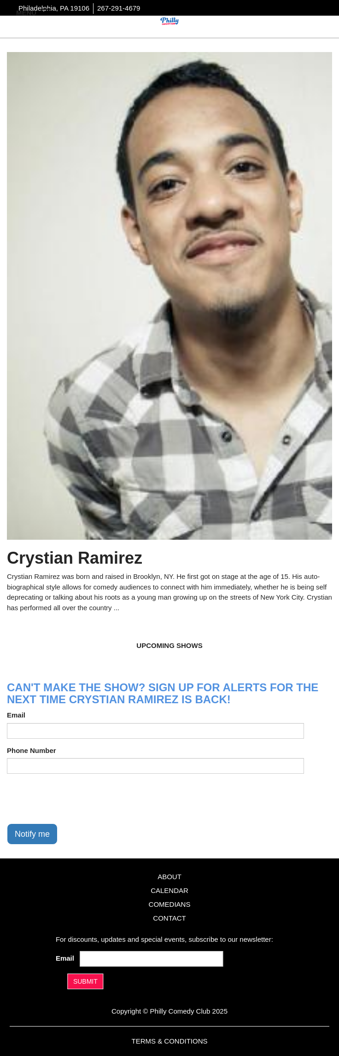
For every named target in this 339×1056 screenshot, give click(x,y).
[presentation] (77, 799)
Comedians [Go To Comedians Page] (170, 904)
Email (16, 715)
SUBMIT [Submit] (85, 981)
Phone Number (31, 750)
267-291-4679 (118, 8)
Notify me (32, 834)
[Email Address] (151, 959)
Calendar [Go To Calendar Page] (169, 890)
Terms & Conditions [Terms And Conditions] (169, 1041)
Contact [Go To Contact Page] (169, 918)
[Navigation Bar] (46, 12)
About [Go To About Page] (169, 877)
